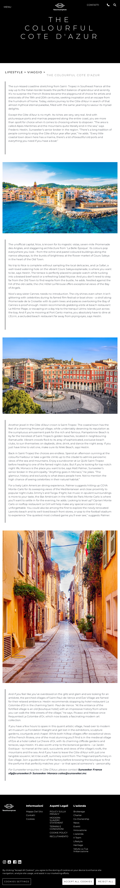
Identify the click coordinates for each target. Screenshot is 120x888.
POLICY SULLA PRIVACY (58, 812)
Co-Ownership (81, 819)
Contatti (93, 4)
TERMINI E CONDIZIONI (57, 827)
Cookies (30, 819)
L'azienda (78, 834)
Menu (7, 6)
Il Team (77, 837)
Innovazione (80, 830)
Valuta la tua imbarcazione (80, 850)
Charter (77, 815)
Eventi (76, 826)
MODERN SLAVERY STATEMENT (56, 820)
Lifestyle (77, 841)
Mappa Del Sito (34, 811)
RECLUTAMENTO (59, 836)
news (76, 822)
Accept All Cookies (78, 881)
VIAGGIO (34, 72)
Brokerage (79, 811)
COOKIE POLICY (59, 832)
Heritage (78, 845)
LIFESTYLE (14, 72)
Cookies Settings (16, 881)
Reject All (105, 881)
